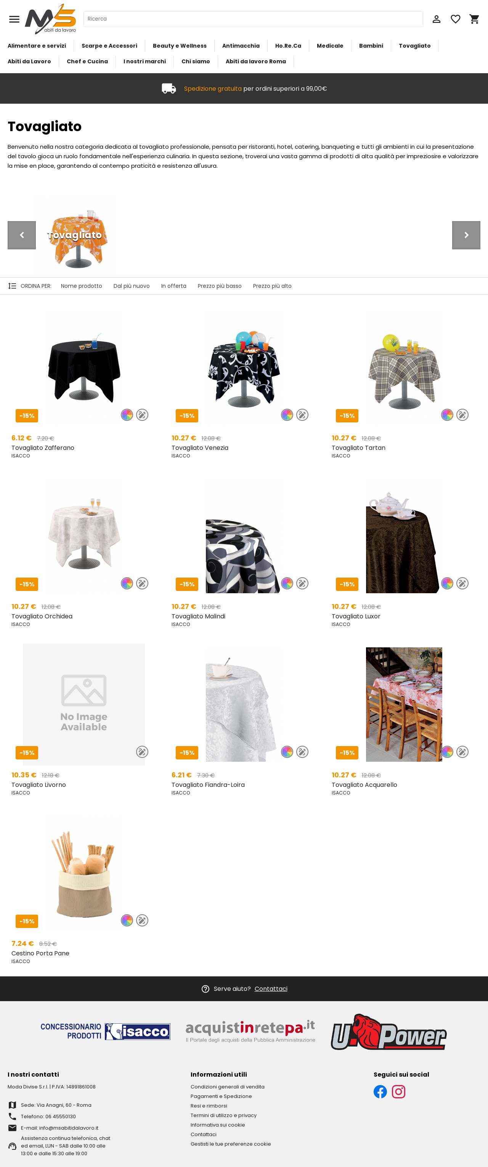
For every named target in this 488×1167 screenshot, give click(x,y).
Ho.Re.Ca (288, 46)
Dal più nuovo (132, 286)
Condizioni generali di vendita (228, 1086)
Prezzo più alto (272, 286)
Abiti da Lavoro (29, 61)
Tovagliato (415, 46)
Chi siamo (195, 61)
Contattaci (271, 988)
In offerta (173, 286)
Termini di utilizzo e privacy (224, 1115)
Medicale (330, 46)
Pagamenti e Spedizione (221, 1096)
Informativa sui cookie (218, 1124)
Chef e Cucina (87, 61)
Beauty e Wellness (180, 46)
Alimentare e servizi (37, 46)
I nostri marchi (145, 61)
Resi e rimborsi (209, 1105)
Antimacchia (241, 46)
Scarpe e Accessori (109, 46)
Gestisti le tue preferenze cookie (231, 1144)
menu (14, 19)
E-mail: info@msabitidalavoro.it (59, 1128)
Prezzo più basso (220, 286)
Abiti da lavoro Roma (256, 61)
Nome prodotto (81, 286)
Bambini (371, 46)
